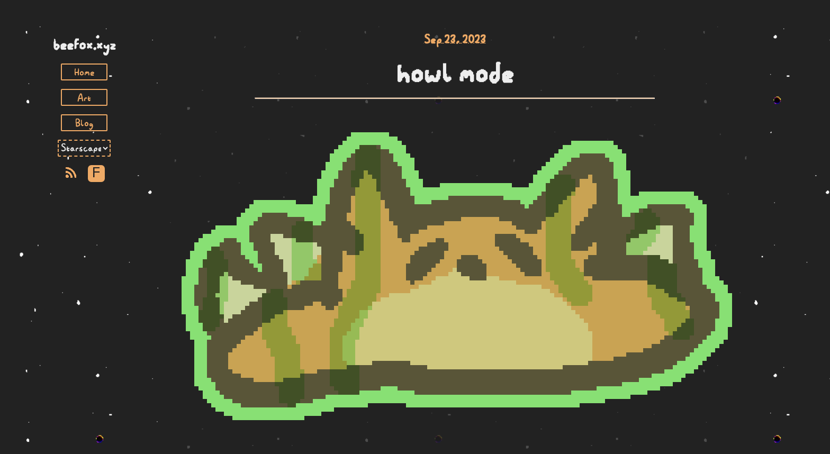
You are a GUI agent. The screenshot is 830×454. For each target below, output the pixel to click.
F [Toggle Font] (96, 173)
